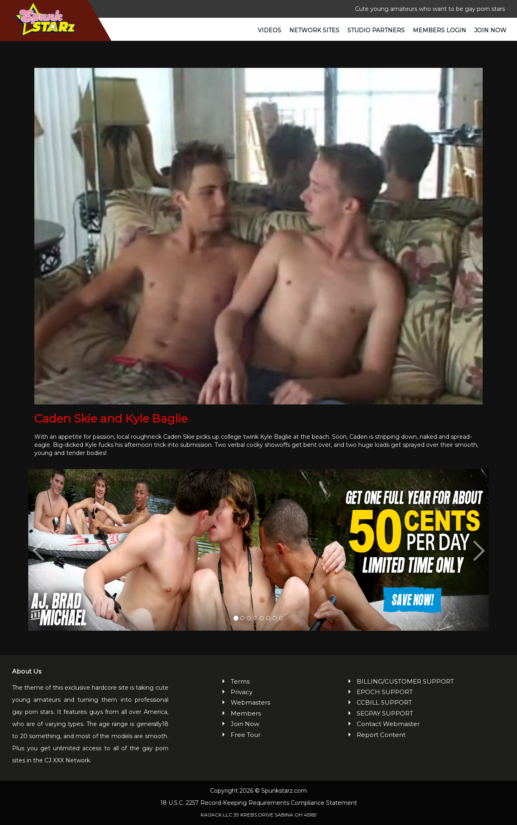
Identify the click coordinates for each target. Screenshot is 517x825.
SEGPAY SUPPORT (385, 713)
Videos (269, 30)
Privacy (241, 692)
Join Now (490, 30)
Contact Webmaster (388, 724)
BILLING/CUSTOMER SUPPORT (405, 681)
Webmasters (250, 702)
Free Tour (246, 735)
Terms (240, 681)
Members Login (439, 30)
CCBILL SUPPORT (384, 702)
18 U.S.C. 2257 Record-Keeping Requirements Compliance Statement (258, 802)
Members (246, 713)
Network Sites (314, 30)
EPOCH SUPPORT (385, 692)
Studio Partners (376, 30)
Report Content (381, 735)
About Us (26, 671)
